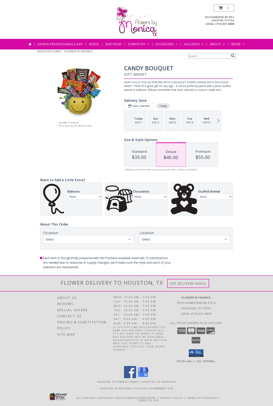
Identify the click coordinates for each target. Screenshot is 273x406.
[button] (224, 8)
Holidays (194, 44)
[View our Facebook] (130, 377)
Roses (94, 44)
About (218, 44)
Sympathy (139, 44)
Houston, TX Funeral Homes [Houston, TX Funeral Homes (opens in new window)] (118, 381)
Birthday (113, 44)
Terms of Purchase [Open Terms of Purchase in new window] (202, 397)
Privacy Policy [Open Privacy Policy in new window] (171, 397)
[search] (233, 56)
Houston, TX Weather (116, 388)
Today (163, 106)
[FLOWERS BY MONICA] (136, 21)
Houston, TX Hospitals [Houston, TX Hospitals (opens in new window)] (159, 381)
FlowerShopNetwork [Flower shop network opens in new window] (139, 397)
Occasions (166, 44)
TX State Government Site (154, 388)
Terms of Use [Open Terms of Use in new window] (148, 400)
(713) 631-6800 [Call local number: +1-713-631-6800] (224, 24)
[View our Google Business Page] (143, 377)
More (238, 44)
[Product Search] (208, 56)
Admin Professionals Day (60, 44)
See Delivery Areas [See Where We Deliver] (188, 283)
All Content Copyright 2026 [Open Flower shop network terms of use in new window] (99, 397)
